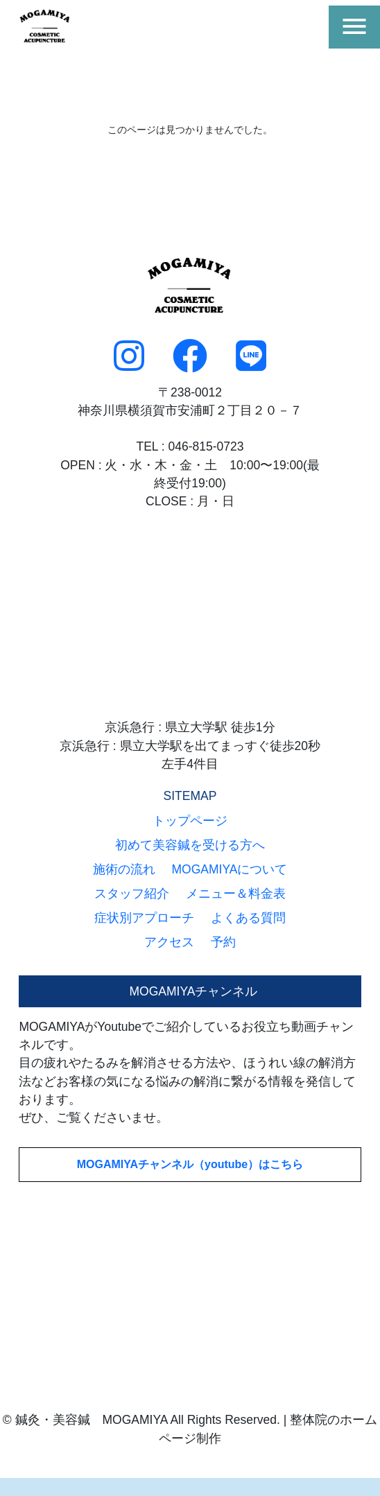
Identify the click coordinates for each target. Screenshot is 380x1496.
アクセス (169, 942)
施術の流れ (124, 869)
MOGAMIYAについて (230, 869)
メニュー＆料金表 (236, 894)
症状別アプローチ (144, 918)
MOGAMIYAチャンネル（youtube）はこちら (190, 1164)
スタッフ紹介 (131, 894)
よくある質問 (248, 918)
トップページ (190, 821)
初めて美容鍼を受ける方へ (190, 845)
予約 (223, 942)
